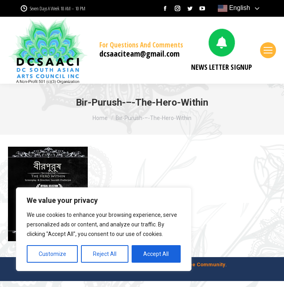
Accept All (156, 254)
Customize (52, 254)
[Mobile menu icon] (268, 50)
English (234, 8)
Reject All (104, 254)
